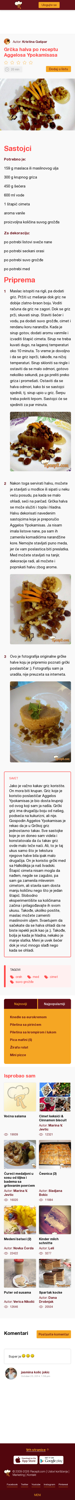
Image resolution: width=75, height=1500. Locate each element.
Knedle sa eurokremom (28, 1017)
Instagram (49, 1484)
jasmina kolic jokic (35, 1372)
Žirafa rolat (19, 1047)
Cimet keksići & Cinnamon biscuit (55, 1109)
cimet (54, 977)
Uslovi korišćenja (58, 1471)
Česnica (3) (55, 1171)
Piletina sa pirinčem (25, 1024)
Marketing (19, 1474)
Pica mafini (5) (21, 1040)
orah (19, 977)
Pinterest (63, 1484)
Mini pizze (18, 1055)
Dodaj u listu (58, 69)
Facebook (12, 1484)
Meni (37, 1495)
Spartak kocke (55, 1284)
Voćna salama (20, 1109)
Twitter (24, 1484)
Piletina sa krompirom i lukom (33, 1032)
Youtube (36, 1484)
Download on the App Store (26, 1460)
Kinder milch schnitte (55, 1230)
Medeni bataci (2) (20, 1230)
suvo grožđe (25, 982)
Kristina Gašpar (34, 41)
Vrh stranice (36, 1450)
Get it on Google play (51, 1460)
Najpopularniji (54, 1004)
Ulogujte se (49, 5)
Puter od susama (20, 1284)
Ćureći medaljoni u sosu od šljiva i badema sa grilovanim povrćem (20, 1171)
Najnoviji (20, 1004)
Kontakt (31, 1474)
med (36, 977)
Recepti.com (7, 1473)
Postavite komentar (54, 1334)
